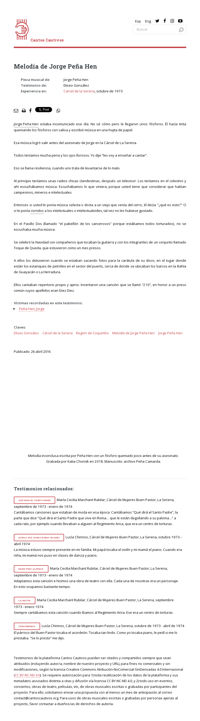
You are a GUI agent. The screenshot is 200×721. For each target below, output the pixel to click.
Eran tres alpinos (30, 569)
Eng (148, 21)
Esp (138, 21)
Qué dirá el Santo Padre (34, 500)
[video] (103, 406)
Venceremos (26, 626)
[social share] (58, 111)
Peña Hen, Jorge (32, 308)
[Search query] (159, 29)
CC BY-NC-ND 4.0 (27, 675)
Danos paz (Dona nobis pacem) (38, 537)
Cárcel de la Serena (79, 91)
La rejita (24, 600)
